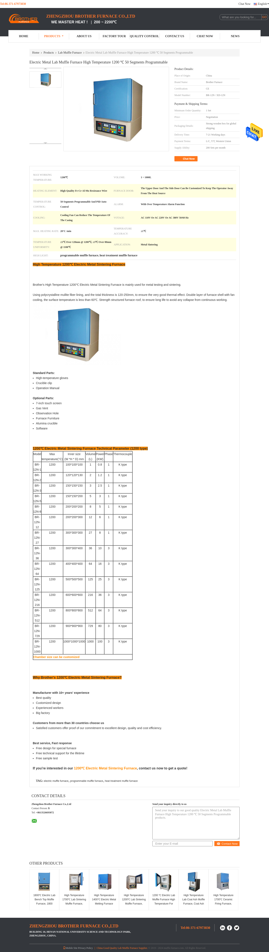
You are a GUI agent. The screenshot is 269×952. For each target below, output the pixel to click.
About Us (83, 36)
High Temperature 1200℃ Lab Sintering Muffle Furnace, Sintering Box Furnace (134, 904)
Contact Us (174, 36)
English (263, 3)
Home (23, 36)
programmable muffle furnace (86, 781)
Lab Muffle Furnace (70, 52)
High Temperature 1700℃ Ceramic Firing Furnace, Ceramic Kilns (223, 901)
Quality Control (144, 36)
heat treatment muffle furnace (121, 781)
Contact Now (227, 843)
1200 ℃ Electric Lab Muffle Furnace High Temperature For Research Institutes (163, 901)
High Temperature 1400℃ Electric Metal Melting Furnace (104, 899)
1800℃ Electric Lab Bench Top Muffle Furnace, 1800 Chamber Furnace (44, 901)
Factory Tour (114, 36)
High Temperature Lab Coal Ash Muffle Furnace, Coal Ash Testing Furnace (193, 901)
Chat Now (245, 3)
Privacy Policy (85, 948)
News (235, 36)
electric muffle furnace (56, 781)
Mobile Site (70, 948)
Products (53, 36)
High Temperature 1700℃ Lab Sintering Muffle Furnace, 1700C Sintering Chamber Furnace (74, 904)
